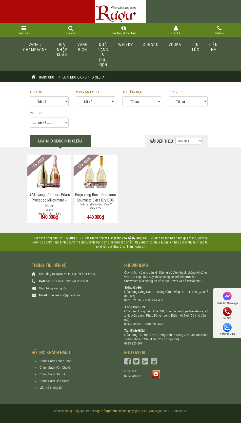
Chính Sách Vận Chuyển (56, 367)
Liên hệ (176, 30)
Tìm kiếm (71, 30)
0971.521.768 (60, 281)
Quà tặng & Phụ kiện (124, 30)
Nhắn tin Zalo (227, 329)
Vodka (175, 44)
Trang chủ (45, 77)
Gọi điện (227, 313)
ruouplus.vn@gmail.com (64, 295)
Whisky (125, 44)
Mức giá (36, 112)
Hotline (219, 30)
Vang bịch (83, 46)
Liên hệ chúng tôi (51, 387)
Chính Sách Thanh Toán (55, 361)
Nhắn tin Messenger (227, 297)
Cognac (151, 44)
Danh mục (24, 30)
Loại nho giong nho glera (83, 77)
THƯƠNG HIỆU (132, 91)
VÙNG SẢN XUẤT (88, 91)
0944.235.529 (79, 281)
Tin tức (195, 46)
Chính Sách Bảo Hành (54, 381)
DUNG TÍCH (176, 91)
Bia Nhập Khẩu (62, 49)
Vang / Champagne (35, 46)
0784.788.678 (133, 376)
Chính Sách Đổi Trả (52, 374)
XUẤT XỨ (36, 91)
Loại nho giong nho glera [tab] (60, 140)
